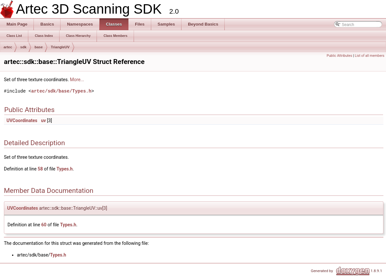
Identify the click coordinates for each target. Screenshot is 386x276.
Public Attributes (339, 56)
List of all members (369, 56)
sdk (23, 47)
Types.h (65, 168)
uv (43, 120)
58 (40, 168)
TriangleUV (60, 47)
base (38, 47)
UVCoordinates (22, 120)
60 (44, 224)
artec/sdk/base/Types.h (61, 91)
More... (77, 79)
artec (8, 47)
